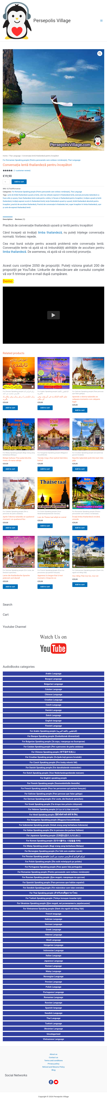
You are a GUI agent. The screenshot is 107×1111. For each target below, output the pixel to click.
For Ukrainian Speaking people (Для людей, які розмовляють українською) (53, 905)
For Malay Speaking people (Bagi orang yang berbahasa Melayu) (53, 848)
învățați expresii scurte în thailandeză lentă (28, 201)
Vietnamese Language (53, 1041)
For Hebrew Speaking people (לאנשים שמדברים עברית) (53, 811)
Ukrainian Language (53, 1031)
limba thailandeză (50, 232)
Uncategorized (53, 1036)
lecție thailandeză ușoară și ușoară (59, 201)
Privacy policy (53, 1066)
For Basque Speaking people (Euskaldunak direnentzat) (54, 738)
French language (53, 916)
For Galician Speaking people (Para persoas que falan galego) (53, 796)
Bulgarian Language (53, 686)
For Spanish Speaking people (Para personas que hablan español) (53, 885)
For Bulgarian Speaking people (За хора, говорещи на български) (53, 744)
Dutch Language (53, 717)
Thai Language (15, 156)
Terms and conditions (53, 1063)
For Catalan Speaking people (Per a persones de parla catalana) (53, 749)
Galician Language (53, 921)
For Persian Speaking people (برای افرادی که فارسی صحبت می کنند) (53, 858)
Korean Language (53, 968)
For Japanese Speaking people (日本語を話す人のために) (53, 838)
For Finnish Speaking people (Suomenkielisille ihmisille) (53, 785)
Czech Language (53, 707)
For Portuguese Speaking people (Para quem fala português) (53, 869)
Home (5, 156)
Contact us (53, 1060)
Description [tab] (8, 219)
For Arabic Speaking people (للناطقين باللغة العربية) (53, 733)
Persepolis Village (52, 20)
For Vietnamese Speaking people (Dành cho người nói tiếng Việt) (53, 911)
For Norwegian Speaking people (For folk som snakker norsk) (53, 853)
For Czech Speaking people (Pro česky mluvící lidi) (53, 764)
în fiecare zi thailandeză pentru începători (67, 198)
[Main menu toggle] (101, 20)
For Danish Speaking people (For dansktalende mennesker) (53, 770)
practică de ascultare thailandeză (23, 204)
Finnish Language (53, 728)
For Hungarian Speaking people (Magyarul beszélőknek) (53, 822)
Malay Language (53, 973)
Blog (53, 1072)
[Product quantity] (6, 181)
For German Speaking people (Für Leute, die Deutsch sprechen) (53, 801)
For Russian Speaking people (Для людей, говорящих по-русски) (53, 879)
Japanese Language (53, 963)
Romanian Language (53, 999)
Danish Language (53, 712)
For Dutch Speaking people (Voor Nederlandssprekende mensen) (53, 775)
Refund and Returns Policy (53, 1069)
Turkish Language (53, 1026)
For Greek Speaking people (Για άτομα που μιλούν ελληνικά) (53, 806)
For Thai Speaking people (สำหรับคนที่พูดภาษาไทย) (53, 895)
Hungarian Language (53, 947)
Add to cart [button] (13, 408)
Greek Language (53, 932)
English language (53, 723)
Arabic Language (53, 676)
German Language (53, 926)
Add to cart (19, 181)
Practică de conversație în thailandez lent (52, 204)
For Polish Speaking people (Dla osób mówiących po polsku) (53, 864)
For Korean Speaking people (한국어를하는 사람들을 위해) (53, 843)
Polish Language (53, 989)
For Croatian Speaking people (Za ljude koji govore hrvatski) (53, 759)
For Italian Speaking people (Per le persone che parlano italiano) (53, 832)
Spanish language (53, 1010)
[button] (99, 53)
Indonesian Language (53, 952)
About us (53, 1056)
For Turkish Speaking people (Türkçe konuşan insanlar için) (53, 900)
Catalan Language (53, 691)
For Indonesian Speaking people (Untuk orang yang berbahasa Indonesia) (53, 827)
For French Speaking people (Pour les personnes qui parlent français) (53, 791)
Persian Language (53, 984)
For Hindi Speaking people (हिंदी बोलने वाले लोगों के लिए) (53, 817)
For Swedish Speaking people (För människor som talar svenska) (53, 890)
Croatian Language (53, 702)
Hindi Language (53, 942)
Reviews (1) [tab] (20, 219)
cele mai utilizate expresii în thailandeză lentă (57, 195)
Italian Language (53, 958)
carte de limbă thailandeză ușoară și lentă (23, 195)
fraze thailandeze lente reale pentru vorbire (34, 198)
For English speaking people (53, 780)
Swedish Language (53, 1015)
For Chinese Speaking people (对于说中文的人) (53, 754)
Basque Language (53, 681)
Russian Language (53, 1005)
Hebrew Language (53, 937)
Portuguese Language (53, 994)
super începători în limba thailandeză (83, 204)
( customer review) (22, 170)
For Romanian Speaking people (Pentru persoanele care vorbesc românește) (35, 160)
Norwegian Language (53, 979)
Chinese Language (53, 697)
